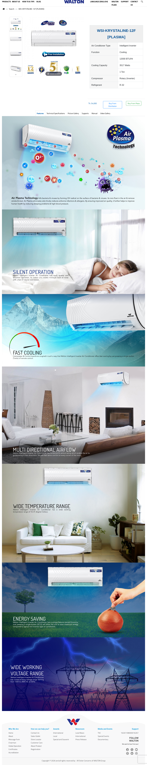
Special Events (103, 736)
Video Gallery (105, 113)
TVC (99, 732)
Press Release (80, 739)
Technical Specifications (56, 113)
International (58, 732)
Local (55, 736)
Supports (85, 113)
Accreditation (14, 752)
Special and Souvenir (61, 739)
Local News (79, 732)
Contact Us (35, 732)
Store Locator (36, 739)
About (11, 736)
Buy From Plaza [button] (134, 103)
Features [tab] (40, 113)
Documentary (103, 739)
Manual (94, 113)
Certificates (13, 749)
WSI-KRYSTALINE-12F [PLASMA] (31, 8)
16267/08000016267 (129, 732)
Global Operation (15, 746)
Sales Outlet (35, 736)
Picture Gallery (73, 113)
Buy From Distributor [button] (112, 104)
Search (11, 8)
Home (11, 732)
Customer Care (36, 742)
